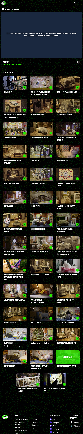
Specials (35, 428)
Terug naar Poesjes (12, 9)
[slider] (41, 49)
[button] (4, 53)
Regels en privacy (21, 430)
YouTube (54, 425)
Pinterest (54, 429)
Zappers (35, 425)
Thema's (35, 422)
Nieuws (34, 419)
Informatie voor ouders (20, 423)
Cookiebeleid (19, 427)
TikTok (53, 419)
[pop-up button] (74, 53)
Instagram (54, 422)
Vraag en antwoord (21, 419)
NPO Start (54, 432)
